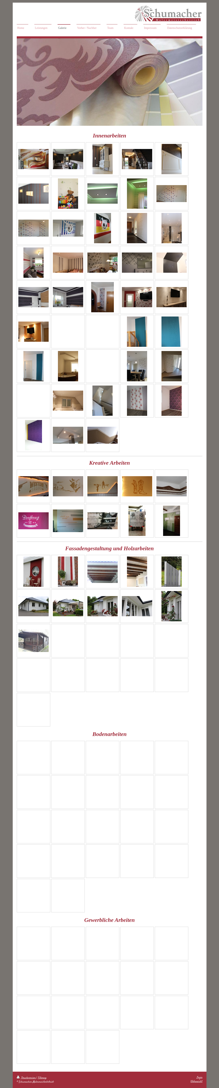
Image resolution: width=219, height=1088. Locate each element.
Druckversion (26, 1078)
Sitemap (42, 1078)
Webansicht (196, 1082)
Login (199, 1077)
